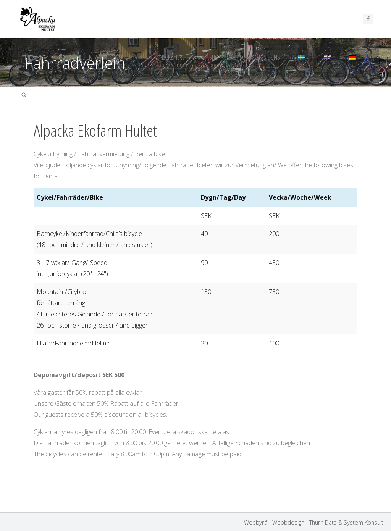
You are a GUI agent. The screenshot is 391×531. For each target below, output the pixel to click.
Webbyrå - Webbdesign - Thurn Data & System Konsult (313, 522)
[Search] (24, 95)
